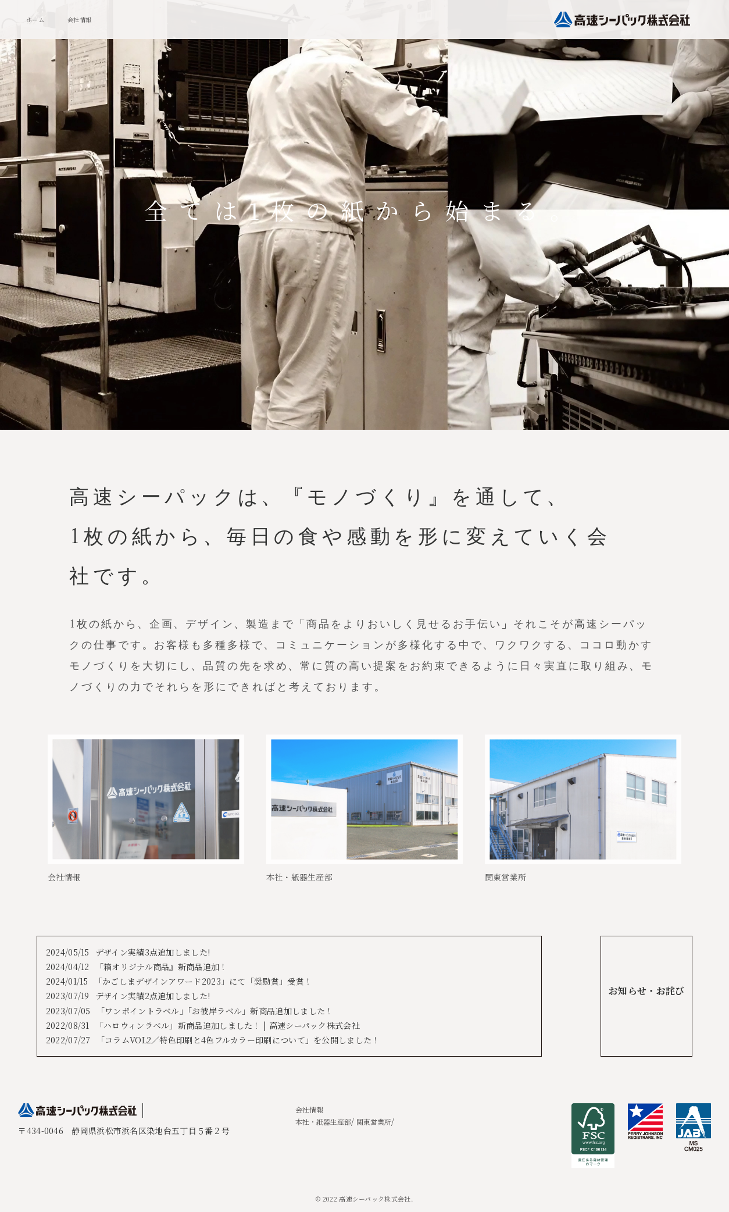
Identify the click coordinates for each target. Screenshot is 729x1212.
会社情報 (79, 19)
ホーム (35, 19)
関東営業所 (373, 1122)
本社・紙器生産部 (323, 1122)
